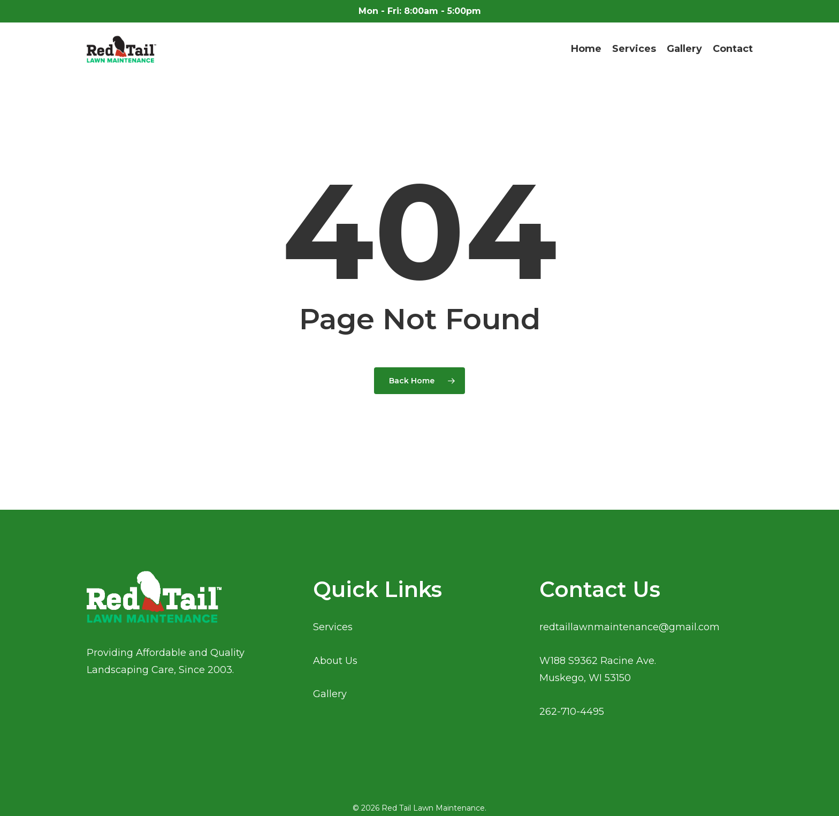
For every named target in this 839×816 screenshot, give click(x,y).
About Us (335, 661)
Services (333, 627)
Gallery (330, 694)
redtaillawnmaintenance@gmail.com (629, 627)
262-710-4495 (571, 711)
